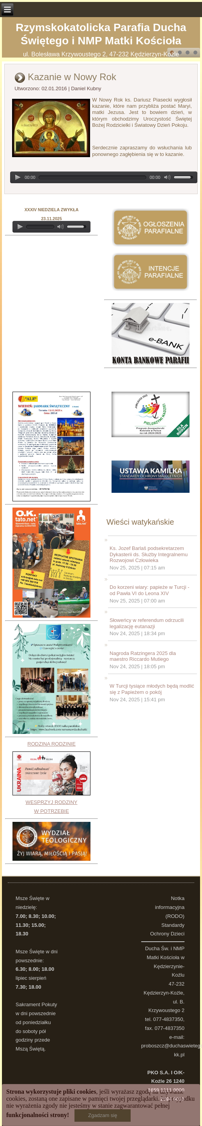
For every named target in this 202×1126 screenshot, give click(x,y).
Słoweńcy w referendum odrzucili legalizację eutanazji (147, 623)
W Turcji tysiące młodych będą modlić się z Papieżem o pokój (152, 689)
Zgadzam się (102, 1115)
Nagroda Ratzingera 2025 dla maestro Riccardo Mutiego (143, 656)
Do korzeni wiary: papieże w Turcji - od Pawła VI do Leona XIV (149, 590)
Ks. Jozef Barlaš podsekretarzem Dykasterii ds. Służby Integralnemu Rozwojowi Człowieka (149, 554)
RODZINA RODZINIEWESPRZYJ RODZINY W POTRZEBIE (51, 777)
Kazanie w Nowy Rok (72, 77)
